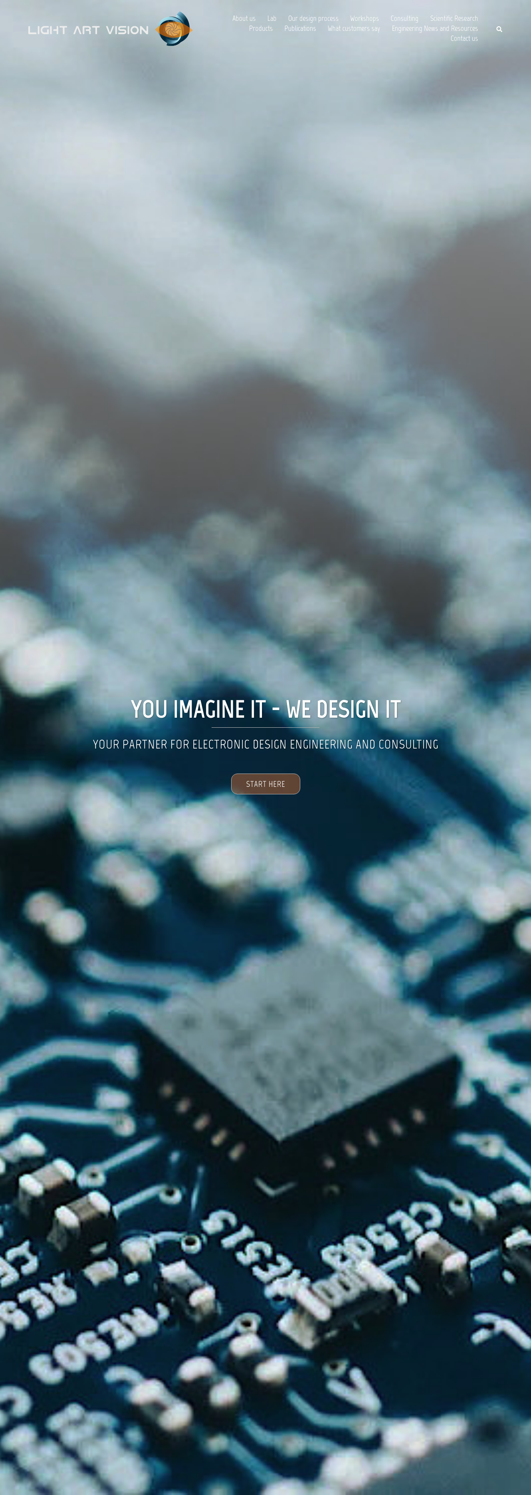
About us (244, 18)
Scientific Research (454, 18)
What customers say (354, 28)
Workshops (364, 18)
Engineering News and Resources (435, 28)
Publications (300, 28)
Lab (272, 18)
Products (261, 28)
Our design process (313, 18)
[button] (499, 29)
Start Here (265, 784)
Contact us (464, 38)
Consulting (405, 18)
